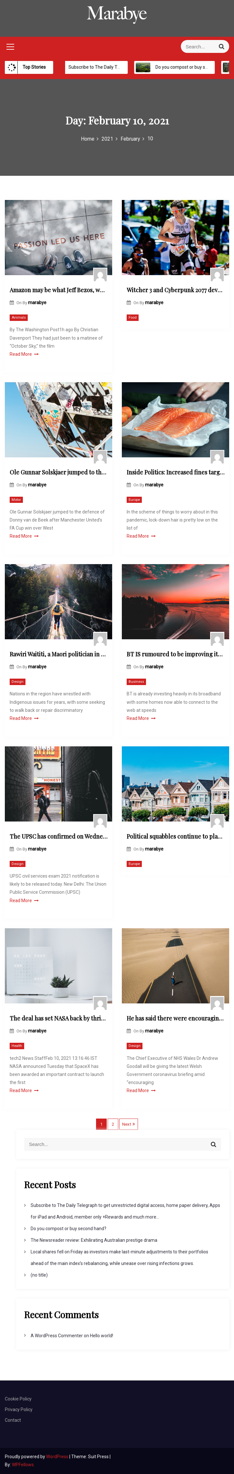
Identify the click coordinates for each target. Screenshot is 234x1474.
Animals (19, 317)
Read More (24, 354)
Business (136, 682)
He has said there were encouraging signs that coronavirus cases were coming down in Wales (175, 1018)
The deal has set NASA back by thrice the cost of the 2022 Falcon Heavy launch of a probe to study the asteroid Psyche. (58, 1018)
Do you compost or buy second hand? (68, 1228)
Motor (16, 500)
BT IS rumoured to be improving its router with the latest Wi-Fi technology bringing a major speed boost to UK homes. (175, 654)
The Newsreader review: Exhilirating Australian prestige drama (94, 1240)
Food (133, 317)
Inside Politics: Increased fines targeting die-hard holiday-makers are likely (175, 472)
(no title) (39, 1275)
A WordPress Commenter (57, 1335)
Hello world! (101, 1335)
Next (126, 1124)
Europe (134, 500)
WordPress (57, 1456)
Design (18, 682)
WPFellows (23, 1464)
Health (17, 1046)
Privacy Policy (19, 1409)
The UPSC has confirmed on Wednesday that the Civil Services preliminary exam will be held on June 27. (58, 836)
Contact (13, 1420)
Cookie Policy (18, 1398)
